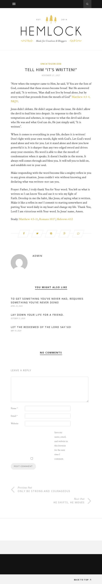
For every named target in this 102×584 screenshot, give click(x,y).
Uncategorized (51, 63)
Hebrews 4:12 (65, 219)
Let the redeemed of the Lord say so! (41, 327)
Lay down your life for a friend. (37, 314)
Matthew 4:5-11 (28, 219)
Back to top (82, 579)
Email (14, 415)
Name (14, 408)
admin (37, 255)
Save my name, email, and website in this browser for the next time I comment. (61, 445)
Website (14, 423)
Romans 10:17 (47, 219)
